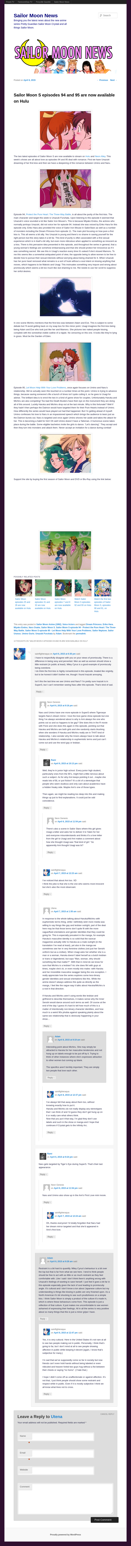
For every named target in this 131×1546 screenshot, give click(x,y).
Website (24, 1469)
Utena (56, 1416)
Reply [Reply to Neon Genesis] (43, 749)
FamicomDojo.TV (25, 2)
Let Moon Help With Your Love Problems (46, 387)
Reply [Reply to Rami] (47, 807)
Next (113, 80)
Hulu (87, 156)
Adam (59, 633)
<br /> (55, 505)
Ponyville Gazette (43, 2)
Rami (53, 760)
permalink (81, 633)
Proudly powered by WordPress (65, 1534)
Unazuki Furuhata (44, 633)
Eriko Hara (108, 624)
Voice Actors (68, 624)
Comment (25, 1486)
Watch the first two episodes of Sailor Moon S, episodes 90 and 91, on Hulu (102, 605)
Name (25, 1437)
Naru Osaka (34, 627)
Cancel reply (107, 1414)
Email (25, 1453)
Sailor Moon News (61, 2)
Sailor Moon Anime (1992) (48, 624)
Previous (102, 80)
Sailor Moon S (48, 627)
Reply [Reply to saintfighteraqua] (39, 691)
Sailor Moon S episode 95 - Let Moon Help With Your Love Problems (58, 630)
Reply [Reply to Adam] (51, 1077)
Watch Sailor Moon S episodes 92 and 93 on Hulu (82, 602)
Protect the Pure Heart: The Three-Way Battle (48, 214)
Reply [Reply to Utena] (47, 1026)
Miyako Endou (20, 627)
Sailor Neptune (99, 630)
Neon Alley (100, 156)
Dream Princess (94, 624)
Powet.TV (10, 2)
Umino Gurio (28, 633)
